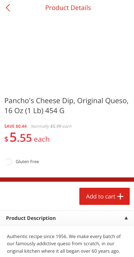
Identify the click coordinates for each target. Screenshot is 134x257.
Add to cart (100, 196)
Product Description (31, 218)
